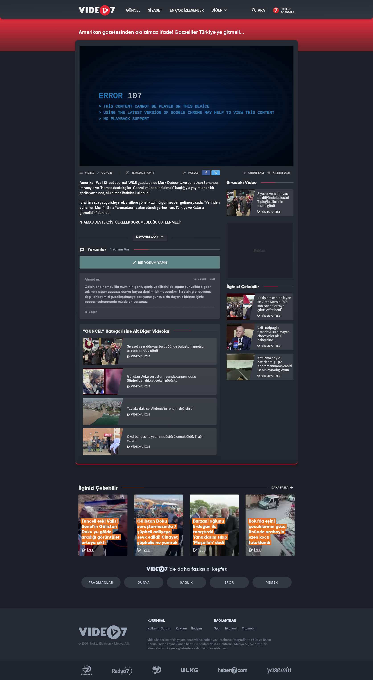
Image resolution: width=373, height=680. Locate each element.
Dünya (144, 582)
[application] (186, 106)
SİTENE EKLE (254, 172)
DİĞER (219, 10)
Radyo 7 (122, 670)
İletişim (196, 628)
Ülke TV (189, 670)
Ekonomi (231, 628)
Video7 (89, 172)
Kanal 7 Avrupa (157, 670)
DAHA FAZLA (282, 487)
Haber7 (233, 670)
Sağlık (186, 582)
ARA (258, 10)
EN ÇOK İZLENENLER (187, 10)
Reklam (181, 628)
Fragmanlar (101, 582)
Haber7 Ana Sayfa (284, 10)
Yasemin (279, 670)
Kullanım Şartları (159, 628)
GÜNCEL (133, 10)
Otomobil (248, 628)
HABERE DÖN (279, 172)
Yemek (272, 582)
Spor (229, 582)
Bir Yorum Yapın (150, 263)
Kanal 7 (86, 670)
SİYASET (155, 10)
